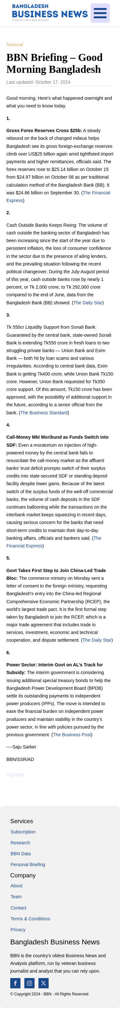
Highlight (15, 774)
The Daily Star (87, 302)
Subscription (23, 831)
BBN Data (21, 853)
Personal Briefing (28, 864)
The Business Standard (44, 412)
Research (20, 842)
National (14, 44)
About (16, 885)
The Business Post (72, 734)
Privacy (18, 929)
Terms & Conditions (30, 918)
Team (16, 896)
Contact (18, 907)
